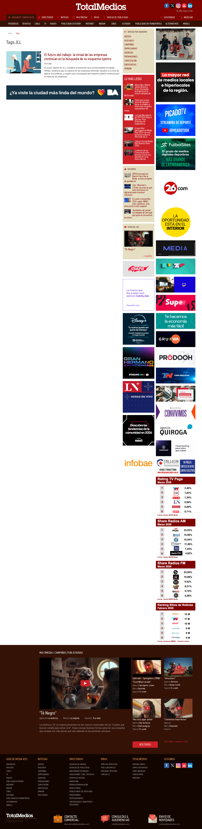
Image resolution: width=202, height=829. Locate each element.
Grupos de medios (77, 778)
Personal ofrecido (109, 771)
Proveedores (74, 795)
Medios (127, 36)
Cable (8, 771)
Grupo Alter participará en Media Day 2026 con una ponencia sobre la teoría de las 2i (138, 132)
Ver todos (145, 744)
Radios (9, 778)
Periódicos (10, 764)
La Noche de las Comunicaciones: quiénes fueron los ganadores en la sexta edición (137, 155)
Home (10, 33)
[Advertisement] (19, 698)
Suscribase (167, 17)
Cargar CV (105, 774)
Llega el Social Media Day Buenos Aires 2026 (138, 143)
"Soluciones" (169, 678)
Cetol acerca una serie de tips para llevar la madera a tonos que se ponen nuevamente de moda (138, 105)
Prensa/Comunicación (78, 784)
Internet (10, 784)
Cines (8, 791)
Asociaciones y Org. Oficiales (81, 774)
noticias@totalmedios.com (169, 824)
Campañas (129, 44)
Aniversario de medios (79, 771)
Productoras (74, 788)
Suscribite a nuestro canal (176, 741)
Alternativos (11, 802)
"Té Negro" (129, 249)
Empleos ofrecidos (109, 764)
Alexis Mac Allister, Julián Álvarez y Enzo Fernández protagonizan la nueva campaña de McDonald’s (137, 90)
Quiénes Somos (139, 764)
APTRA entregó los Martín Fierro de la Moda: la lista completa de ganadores (138, 178)
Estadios (10, 795)
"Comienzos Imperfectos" (175, 719)
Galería (148, 256)
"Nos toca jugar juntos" (143, 719)
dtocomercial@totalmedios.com (76, 824)
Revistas (10, 767)
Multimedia (43, 795)
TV (7, 774)
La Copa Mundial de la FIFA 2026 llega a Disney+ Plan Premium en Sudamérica (138, 119)
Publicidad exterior (15, 781)
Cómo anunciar (139, 771)
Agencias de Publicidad (79, 767)
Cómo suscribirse (140, 767)
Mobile (9, 805)
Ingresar (187, 17)
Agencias (128, 53)
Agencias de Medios (77, 764)
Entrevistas (130, 65)
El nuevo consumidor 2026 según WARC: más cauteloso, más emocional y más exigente (137, 203)
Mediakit (136, 778)
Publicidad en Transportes (18, 798)
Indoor (9, 788)
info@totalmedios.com (120, 824)
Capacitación (130, 61)
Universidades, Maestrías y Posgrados (81, 803)
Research (129, 41)
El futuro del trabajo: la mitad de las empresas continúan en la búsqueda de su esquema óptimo (77, 56)
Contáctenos (138, 774)
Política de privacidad (14, 821)
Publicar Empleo (108, 767)
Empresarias (130, 48)
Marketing (74, 781)
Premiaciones (130, 56)
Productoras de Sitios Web (80, 791)
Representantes (76, 798)
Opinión (127, 69)
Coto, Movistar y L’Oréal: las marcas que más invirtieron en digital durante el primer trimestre (138, 190)
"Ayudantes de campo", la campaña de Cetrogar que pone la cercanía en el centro (138, 214)
